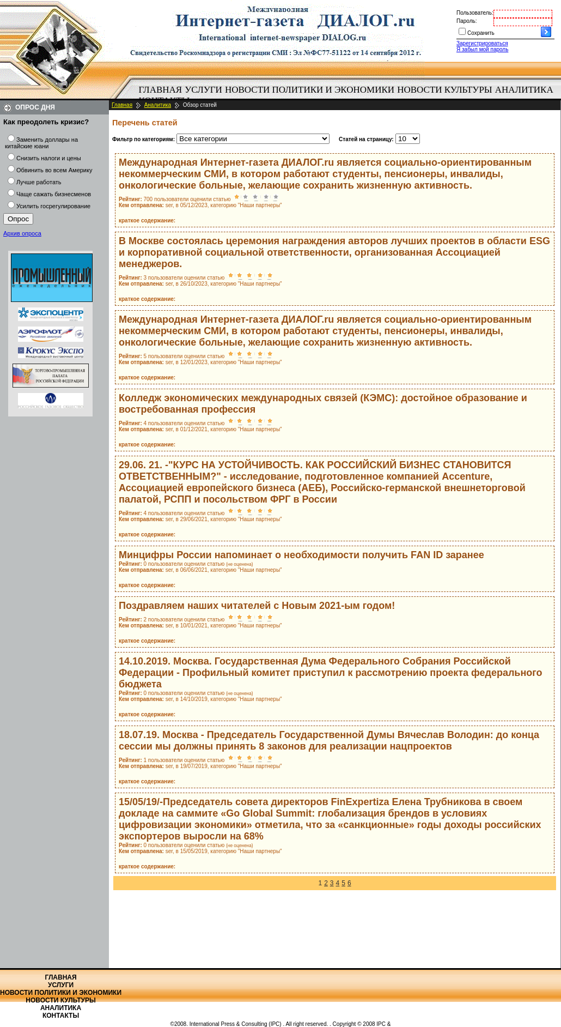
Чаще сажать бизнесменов (53, 194)
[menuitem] (160, 89)
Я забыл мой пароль (482, 49)
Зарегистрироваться (482, 43)
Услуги (203, 89)
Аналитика (524, 89)
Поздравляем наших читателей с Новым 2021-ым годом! (257, 605)
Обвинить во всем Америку (54, 170)
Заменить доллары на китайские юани (41, 142)
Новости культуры (444, 89)
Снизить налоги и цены (48, 158)
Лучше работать (39, 182)
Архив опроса (22, 233)
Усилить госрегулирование (53, 206)
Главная (160, 89)
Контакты (60, 1015)
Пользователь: (474, 13)
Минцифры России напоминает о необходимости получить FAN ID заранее (301, 554)
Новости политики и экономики (309, 89)
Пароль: (466, 21)
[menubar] (348, 95)
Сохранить (481, 33)
